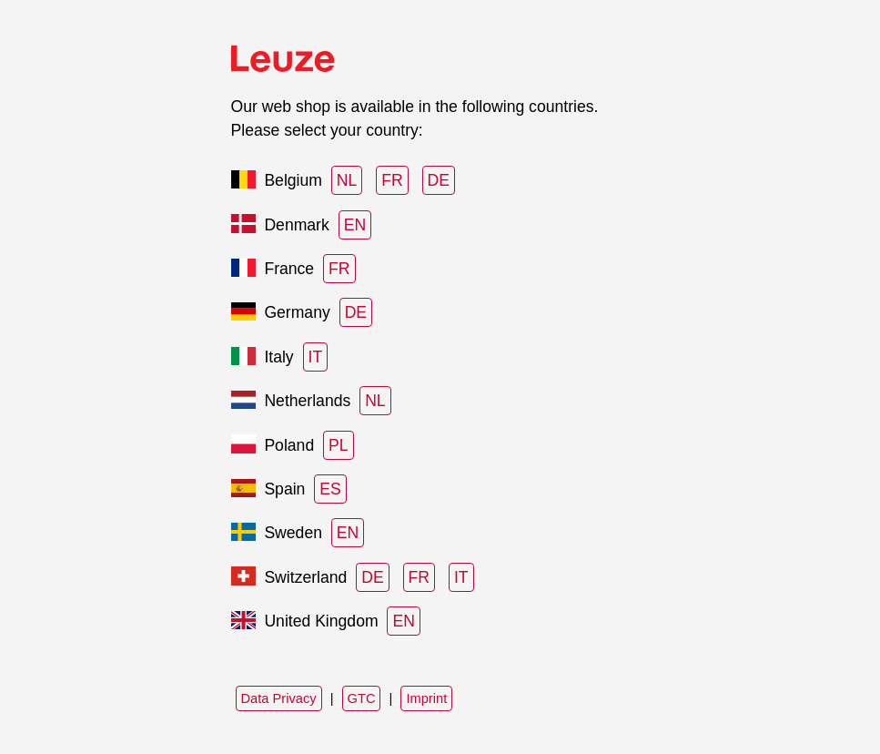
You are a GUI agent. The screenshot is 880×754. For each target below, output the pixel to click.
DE (439, 180)
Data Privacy (279, 698)
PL (339, 445)
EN (355, 225)
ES (329, 489)
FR (391, 180)
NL (347, 180)
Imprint (426, 698)
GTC (362, 698)
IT (316, 357)
